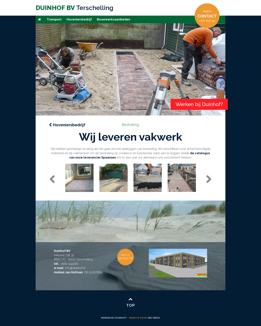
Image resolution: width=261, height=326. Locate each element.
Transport (54, 19)
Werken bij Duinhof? (114, 318)
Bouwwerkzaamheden (113, 19)
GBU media (154, 318)
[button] (61, 178)
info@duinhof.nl (75, 268)
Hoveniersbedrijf (79, 19)
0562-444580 (70, 263)
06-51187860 (93, 272)
